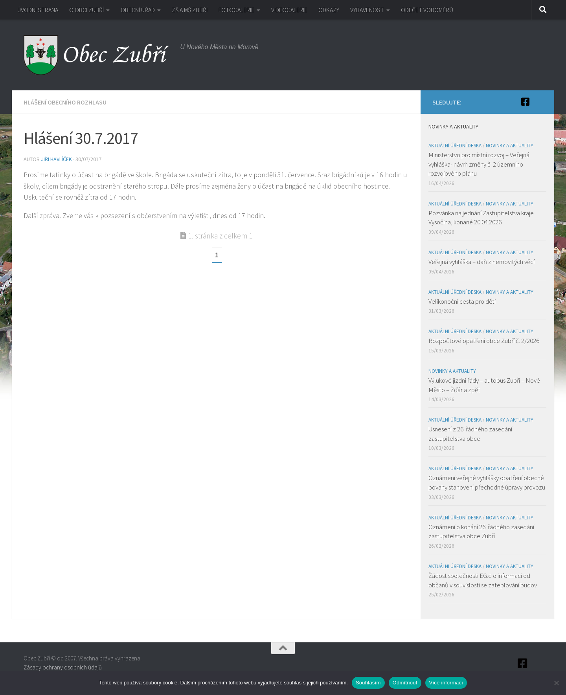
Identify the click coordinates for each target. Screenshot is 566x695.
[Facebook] (525, 101)
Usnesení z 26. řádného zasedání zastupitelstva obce (470, 434)
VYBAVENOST (367, 10)
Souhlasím (368, 683)
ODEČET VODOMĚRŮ (427, 10)
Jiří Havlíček (56, 159)
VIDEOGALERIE (289, 10)
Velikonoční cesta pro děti (462, 301)
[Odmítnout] (556, 683)
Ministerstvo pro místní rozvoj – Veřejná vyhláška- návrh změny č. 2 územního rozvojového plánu (478, 164)
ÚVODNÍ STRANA (37, 10)
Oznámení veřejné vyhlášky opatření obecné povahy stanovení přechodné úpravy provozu (486, 482)
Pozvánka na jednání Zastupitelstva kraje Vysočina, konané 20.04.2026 (481, 218)
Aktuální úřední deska (454, 145)
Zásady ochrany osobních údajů (63, 667)
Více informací (446, 683)
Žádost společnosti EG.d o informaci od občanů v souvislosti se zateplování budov (482, 580)
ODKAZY (328, 10)
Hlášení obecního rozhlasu (65, 102)
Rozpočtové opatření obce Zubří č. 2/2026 (483, 340)
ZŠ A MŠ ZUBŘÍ (190, 10)
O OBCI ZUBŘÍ (86, 10)
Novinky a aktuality (509, 145)
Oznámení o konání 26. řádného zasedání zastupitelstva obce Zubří (481, 532)
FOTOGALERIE (236, 10)
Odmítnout (405, 683)
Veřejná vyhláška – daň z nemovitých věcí (481, 261)
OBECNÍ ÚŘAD (138, 10)
